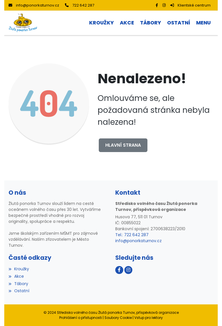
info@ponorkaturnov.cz (34, 5)
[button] (203, 23)
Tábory (18, 283)
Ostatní (19, 291)
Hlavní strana (123, 145)
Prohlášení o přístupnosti (80, 317)
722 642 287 (79, 5)
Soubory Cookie (118, 317)
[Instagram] (164, 5)
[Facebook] (157, 5)
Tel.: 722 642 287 (132, 235)
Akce (16, 276)
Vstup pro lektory (148, 317)
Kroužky (19, 269)
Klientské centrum (190, 5)
